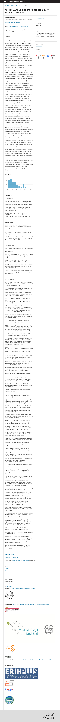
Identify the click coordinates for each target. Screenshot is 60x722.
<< (5, 557)
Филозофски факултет (29, 588)
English (7, 568)
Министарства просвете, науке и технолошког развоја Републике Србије (30, 604)
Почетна (7, 5)
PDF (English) (41, 18)
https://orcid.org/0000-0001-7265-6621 (12, 22)
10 (15, 557)
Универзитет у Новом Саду (17, 588)
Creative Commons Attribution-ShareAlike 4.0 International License (37, 660)
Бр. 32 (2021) (18, 5)
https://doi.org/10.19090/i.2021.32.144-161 (18, 26)
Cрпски (7, 570)
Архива (12, 5)
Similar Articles (9, 554)
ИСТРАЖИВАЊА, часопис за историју (16, 1)
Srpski (6, 573)
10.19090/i (9, 586)
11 (17, 557)
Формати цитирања (41, 39)
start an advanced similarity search (20, 560)
